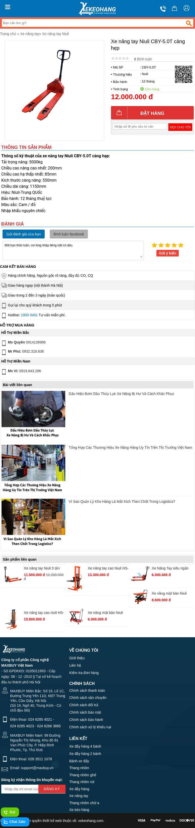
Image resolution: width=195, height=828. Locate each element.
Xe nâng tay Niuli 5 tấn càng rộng (42, 569)
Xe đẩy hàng (79, 789)
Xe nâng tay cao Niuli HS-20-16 (108, 569)
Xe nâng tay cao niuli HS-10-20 (44, 613)
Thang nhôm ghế (82, 775)
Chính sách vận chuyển (88, 698)
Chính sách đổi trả (83, 705)
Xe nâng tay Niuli (55, 34)
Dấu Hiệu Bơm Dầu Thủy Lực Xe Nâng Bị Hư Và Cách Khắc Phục (121, 394)
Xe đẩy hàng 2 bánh (85, 754)
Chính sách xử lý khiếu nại (90, 727)
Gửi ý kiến (167, 253)
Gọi (9, 812)
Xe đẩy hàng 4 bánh (85, 746)
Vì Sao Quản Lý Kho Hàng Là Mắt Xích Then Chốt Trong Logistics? (122, 501)
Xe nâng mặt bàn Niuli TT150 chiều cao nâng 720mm (105, 613)
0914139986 (23, 343)
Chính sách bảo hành (86, 720)
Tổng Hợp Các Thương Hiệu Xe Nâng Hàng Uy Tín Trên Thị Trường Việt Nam (130, 447)
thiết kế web (52, 821)
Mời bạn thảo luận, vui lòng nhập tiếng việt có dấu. (73, 250)
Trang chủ (8, 34)
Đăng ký (52, 789)
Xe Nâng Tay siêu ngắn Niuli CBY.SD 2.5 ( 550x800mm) (170, 569)
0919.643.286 (21, 371)
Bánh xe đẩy (79, 761)
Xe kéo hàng (79, 810)
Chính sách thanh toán (87, 690)
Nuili (145, 74)
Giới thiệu (77, 658)
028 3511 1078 (40, 759)
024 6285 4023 (22, 726)
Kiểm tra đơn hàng (84, 673)
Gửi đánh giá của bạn (23, 234)
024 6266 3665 (49, 726)
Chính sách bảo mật (85, 712)
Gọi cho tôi (180, 127)
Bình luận (143, 59)
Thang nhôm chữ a (84, 803)
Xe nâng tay (29, 34)
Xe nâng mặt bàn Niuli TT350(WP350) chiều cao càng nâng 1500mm (172, 594)
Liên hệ (75, 665)
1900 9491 (29, 315)
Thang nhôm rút (81, 782)
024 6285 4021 (40, 719)
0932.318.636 (22, 352)
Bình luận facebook (69, 234)
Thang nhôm (79, 768)
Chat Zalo (14, 821)
